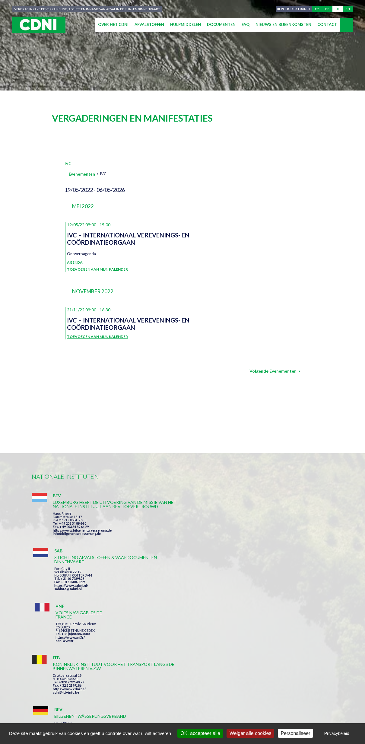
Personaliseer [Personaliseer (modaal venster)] (295, 733)
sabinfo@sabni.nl (169, 538)
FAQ (245, 24)
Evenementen (82, 174)
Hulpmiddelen (185, 24)
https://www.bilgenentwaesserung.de (82, 543)
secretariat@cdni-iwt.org (329, 689)
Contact (327, 24)
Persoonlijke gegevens (199, 717)
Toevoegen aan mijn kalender (97, 269)
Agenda (75, 262)
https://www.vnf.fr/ (273, 527)
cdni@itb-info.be (66, 608)
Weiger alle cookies (250, 733)
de (327, 9)
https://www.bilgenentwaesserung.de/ (186, 596)
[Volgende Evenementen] (274, 371)
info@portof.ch (271, 607)
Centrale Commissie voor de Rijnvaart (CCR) (83, 717)
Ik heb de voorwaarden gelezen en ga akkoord (215, 654)
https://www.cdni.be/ (69, 605)
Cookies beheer (250, 717)
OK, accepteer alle (200, 733)
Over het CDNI (113, 24)
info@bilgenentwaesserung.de (77, 546)
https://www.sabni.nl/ (173, 534)
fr (317, 9)
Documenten (221, 24)
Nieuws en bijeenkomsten (283, 24)
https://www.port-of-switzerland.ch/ (287, 604)
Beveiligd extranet (293, 9)
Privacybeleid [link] (336, 733)
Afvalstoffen (149, 24)
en (348, 9)
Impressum (153, 717)
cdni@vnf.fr (268, 530)
